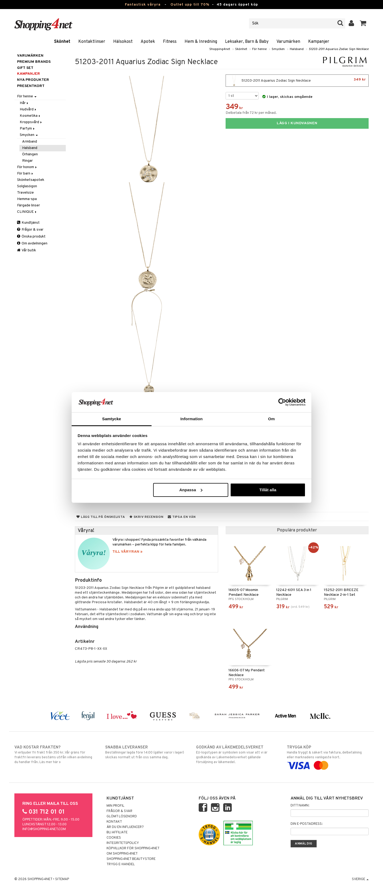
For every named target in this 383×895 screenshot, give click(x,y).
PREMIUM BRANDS (34, 62)
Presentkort (30, 86)
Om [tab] (271, 419)
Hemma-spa (27, 199)
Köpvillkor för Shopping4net (133, 848)
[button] (363, 23)
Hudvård (28, 109)
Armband (29, 141)
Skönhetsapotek (30, 180)
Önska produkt (31, 236)
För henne (259, 49)
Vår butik (26, 250)
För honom (27, 167)
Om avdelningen (32, 243)
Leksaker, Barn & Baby (246, 41)
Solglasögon (27, 186)
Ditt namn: (300, 806)
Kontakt (114, 822)
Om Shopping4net (122, 854)
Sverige (360, 879)
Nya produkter (33, 80)
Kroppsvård (31, 122)
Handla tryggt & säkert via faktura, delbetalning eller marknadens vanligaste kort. (328, 756)
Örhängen (30, 154)
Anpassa (190, 490)
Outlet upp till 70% (189, 4)
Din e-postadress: (307, 824)
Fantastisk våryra (143, 4)
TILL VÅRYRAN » (127, 552)
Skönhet (62, 41)
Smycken (278, 49)
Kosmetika (30, 116)
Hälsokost (123, 41)
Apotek (148, 41)
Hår (24, 103)
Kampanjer (318, 41)
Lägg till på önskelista (100, 517)
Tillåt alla (267, 490)
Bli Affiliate (117, 832)
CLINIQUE (27, 212)
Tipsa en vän (181, 517)
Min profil (115, 806)
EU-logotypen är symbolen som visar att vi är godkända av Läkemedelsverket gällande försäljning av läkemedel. (237, 754)
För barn (25, 173)
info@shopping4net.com (44, 829)
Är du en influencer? (125, 827)
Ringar (27, 161)
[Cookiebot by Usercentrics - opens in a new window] (282, 402)
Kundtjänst (28, 222)
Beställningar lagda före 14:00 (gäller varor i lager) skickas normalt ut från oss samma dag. (146, 752)
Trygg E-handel (121, 864)
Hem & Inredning (201, 41)
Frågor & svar (30, 229)
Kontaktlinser (91, 41)
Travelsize (25, 192)
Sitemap (62, 879)
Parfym (27, 128)
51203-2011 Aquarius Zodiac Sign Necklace (339, 49)
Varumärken (288, 41)
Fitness (170, 41)
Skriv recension (146, 517)
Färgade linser (28, 205)
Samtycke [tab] (111, 419)
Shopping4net (219, 49)
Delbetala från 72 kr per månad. (251, 113)
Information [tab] (191, 419)
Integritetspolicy (123, 843)
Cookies (114, 838)
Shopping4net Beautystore (131, 859)
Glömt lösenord (122, 816)
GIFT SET (25, 68)
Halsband (297, 49)
